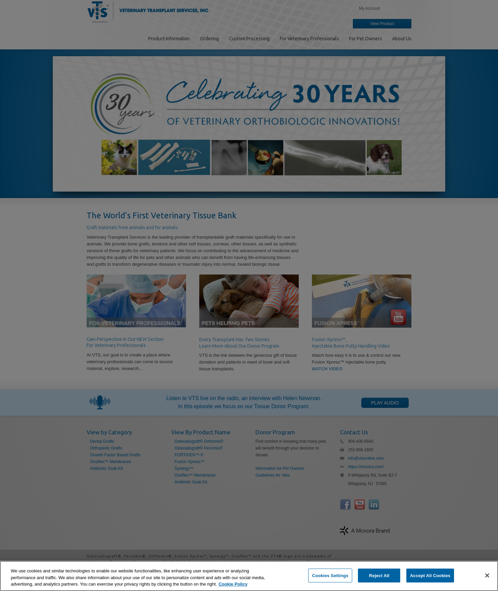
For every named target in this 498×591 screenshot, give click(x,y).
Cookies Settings (330, 575)
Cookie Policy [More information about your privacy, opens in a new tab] (233, 584)
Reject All (379, 575)
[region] (249, 576)
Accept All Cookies (430, 575)
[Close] (487, 575)
